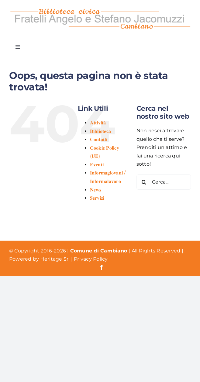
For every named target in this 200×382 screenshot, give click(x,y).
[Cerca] (144, 182)
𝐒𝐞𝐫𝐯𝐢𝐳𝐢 (97, 198)
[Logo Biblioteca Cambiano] (100, 8)
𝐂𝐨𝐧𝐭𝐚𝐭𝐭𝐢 (99, 139)
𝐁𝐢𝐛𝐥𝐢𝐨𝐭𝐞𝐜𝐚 (100, 131)
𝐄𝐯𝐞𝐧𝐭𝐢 (97, 164)
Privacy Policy (91, 259)
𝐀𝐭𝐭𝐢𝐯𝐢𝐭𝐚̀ (98, 123)
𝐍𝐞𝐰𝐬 (96, 190)
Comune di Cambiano (99, 251)
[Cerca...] (163, 182)
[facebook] (101, 267)
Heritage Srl (55, 259)
